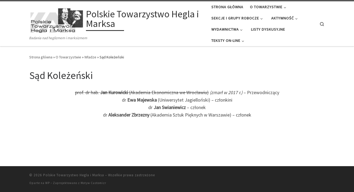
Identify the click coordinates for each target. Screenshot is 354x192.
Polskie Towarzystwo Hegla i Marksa (73, 175)
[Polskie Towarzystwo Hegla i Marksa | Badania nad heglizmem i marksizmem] (56, 20)
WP (47, 183)
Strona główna (40, 57)
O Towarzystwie (68, 57)
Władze (90, 57)
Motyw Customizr (93, 183)
